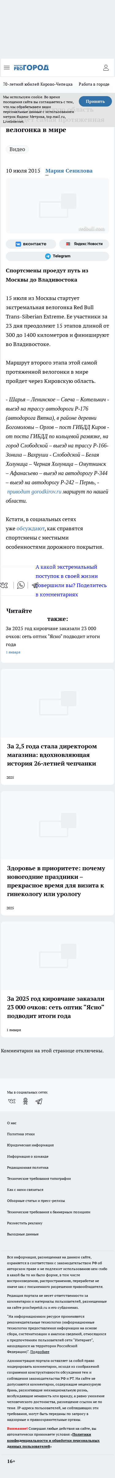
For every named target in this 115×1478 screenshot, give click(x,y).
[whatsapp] (21, 585)
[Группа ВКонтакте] (31, 244)
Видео (17, 149)
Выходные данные (23, 1234)
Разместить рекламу (24, 1223)
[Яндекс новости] (84, 244)
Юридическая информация (30, 1145)
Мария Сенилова (69, 170)
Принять (95, 101)
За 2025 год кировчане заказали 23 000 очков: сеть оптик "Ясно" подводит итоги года (57, 640)
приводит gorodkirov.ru (34, 492)
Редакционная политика (27, 1167)
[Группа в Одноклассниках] (25, 1101)
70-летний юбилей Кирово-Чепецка (38, 84)
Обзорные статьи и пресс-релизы (36, 1200)
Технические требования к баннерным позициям (48, 1212)
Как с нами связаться (25, 1189)
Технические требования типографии (39, 1178)
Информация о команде (27, 1156)
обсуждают (30, 528)
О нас (12, 1123)
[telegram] (37, 585)
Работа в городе (94, 84)
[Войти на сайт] (106, 67)
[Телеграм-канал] (57, 256)
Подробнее (39, 1351)
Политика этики (21, 1134)
